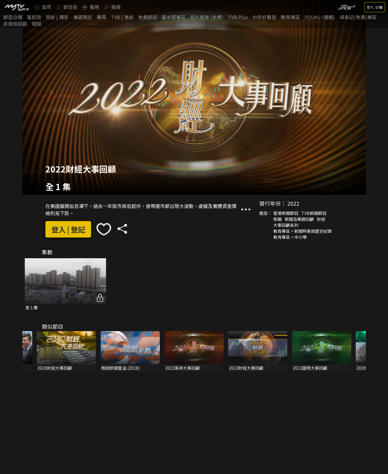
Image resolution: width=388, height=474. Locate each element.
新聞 (277, 219)
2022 (293, 203)
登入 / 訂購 (374, 7)
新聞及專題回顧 (299, 219)
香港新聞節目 (285, 213)
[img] (16, 7)
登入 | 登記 (68, 229)
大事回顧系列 (285, 225)
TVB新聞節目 (313, 213)
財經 (321, 219)
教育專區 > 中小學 (290, 237)
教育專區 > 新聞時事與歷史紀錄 (302, 231)
